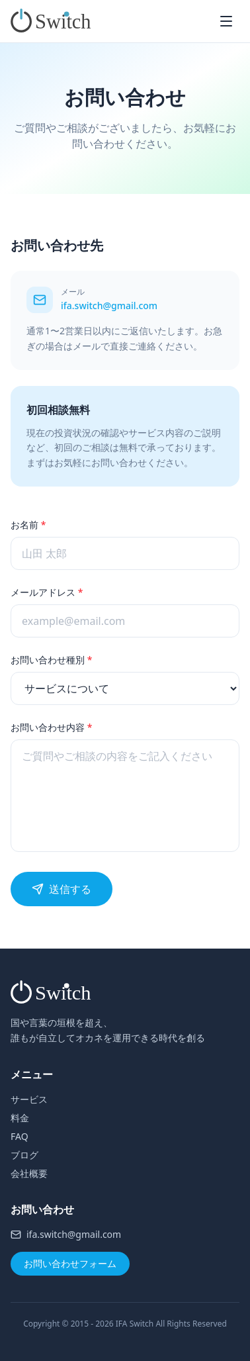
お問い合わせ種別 (51, 659)
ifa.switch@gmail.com (109, 305)
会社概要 (29, 1173)
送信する (61, 889)
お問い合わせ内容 (51, 727)
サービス (29, 1099)
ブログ (24, 1155)
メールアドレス (47, 592)
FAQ (19, 1136)
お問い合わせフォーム (70, 1263)
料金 (20, 1117)
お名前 (28, 524)
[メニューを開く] (226, 21)
